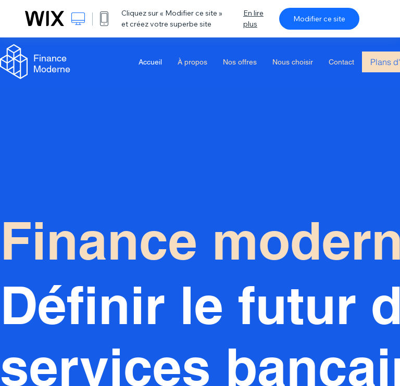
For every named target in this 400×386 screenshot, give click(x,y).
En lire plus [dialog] (253, 18)
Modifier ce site (319, 18)
